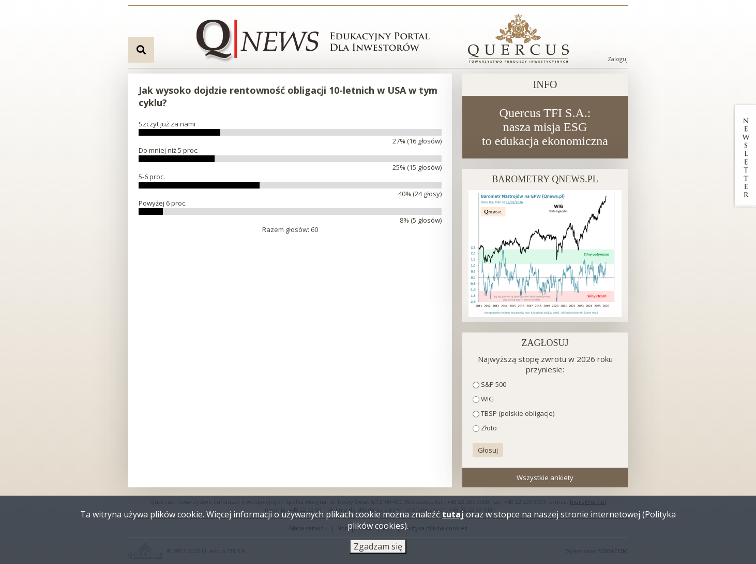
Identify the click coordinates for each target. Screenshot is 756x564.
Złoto (489, 427)
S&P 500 (493, 384)
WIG (487, 398)
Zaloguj (618, 59)
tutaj (453, 516)
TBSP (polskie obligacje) (517, 413)
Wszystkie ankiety (545, 477)
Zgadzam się (378, 548)
